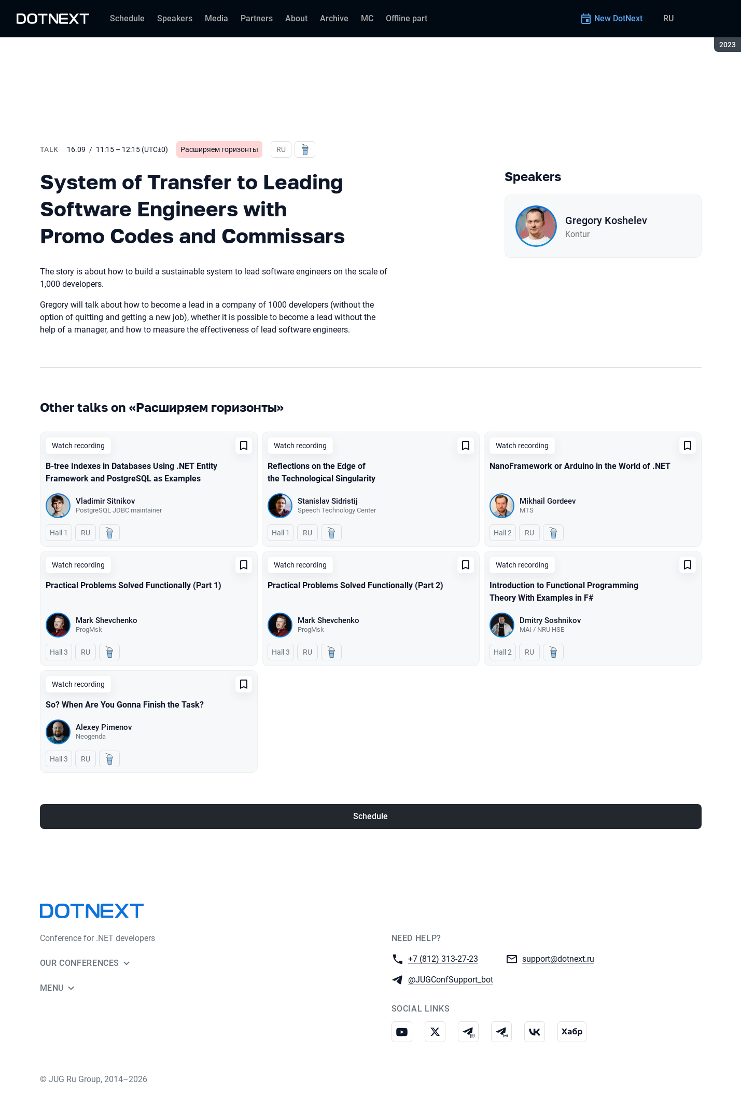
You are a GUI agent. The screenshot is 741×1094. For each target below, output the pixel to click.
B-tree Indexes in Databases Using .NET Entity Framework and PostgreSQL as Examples (131, 472)
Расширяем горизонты (219, 149)
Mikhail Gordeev (548, 501)
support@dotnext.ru (558, 958)
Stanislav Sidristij (328, 501)
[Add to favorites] (243, 445)
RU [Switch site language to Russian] (668, 18)
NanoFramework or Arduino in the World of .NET (580, 466)
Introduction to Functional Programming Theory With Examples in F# (564, 591)
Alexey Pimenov (104, 727)
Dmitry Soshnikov (550, 620)
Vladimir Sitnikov (105, 501)
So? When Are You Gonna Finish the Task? (125, 705)
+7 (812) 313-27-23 (443, 958)
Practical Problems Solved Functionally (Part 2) (355, 585)
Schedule (370, 816)
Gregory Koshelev (606, 220)
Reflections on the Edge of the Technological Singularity (321, 472)
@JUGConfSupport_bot (450, 979)
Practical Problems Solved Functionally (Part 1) (133, 585)
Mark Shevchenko (106, 620)
